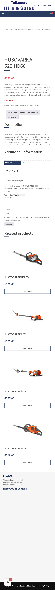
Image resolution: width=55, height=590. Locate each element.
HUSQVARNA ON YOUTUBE (15, 489)
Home (6, 30)
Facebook (14, 480)
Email (7, 213)
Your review (9, 197)
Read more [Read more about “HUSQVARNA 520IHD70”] (27, 462)
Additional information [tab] (29, 112)
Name (7, 209)
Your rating (9, 195)
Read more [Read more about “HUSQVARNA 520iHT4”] (27, 348)
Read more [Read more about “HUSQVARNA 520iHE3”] (27, 405)
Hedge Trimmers (15, 30)
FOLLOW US (8, 476)
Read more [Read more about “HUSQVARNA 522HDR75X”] (27, 291)
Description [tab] (12, 112)
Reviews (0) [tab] (12, 117)
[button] (3, 14)
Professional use (28, 30)
